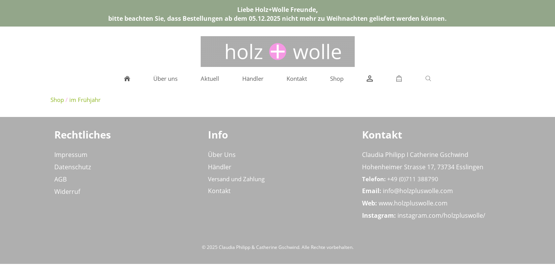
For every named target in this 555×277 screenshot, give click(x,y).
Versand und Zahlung (236, 179)
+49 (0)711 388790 (412, 179)
